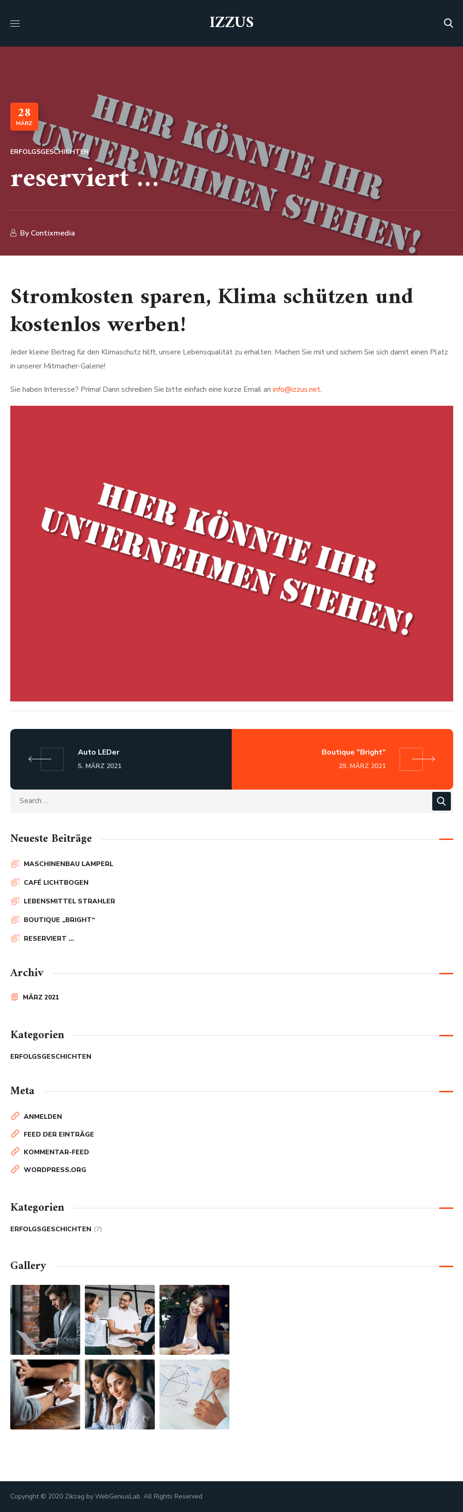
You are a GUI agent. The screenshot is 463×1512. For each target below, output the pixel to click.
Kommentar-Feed (56, 1152)
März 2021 (41, 997)
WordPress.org (55, 1169)
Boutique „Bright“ (59, 920)
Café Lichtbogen (56, 882)
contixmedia (53, 233)
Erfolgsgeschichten (49, 151)
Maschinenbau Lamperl (68, 864)
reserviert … (49, 938)
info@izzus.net (296, 389)
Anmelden (43, 1116)
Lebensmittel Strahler (69, 901)
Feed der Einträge (59, 1134)
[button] (448, 23)
